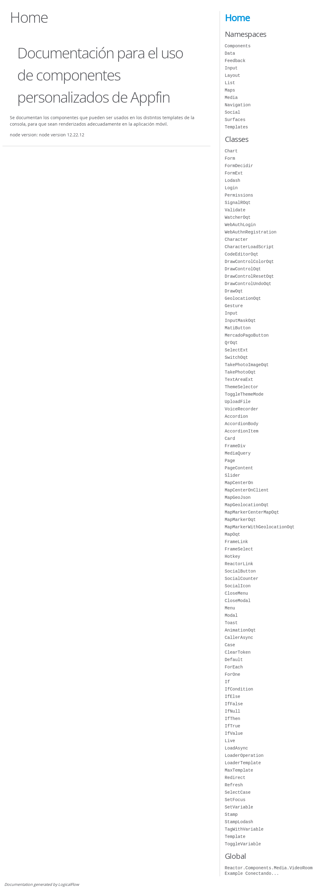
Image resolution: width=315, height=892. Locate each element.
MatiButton (238, 328)
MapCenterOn (239, 483)
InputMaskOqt (240, 320)
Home (237, 18)
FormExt (234, 173)
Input (231, 68)
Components (238, 46)
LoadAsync (236, 748)
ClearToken (238, 652)
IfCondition (239, 689)
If (227, 682)
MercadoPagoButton (247, 335)
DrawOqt (234, 291)
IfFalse (234, 704)
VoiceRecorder (241, 409)
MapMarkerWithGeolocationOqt (260, 527)
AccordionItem (241, 431)
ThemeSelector (241, 387)
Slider (232, 475)
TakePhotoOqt (240, 372)
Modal (231, 615)
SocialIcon (238, 586)
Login (231, 188)
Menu (230, 608)
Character (236, 239)
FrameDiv (235, 446)
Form (230, 158)
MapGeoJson (238, 497)
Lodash (232, 180)
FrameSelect (239, 549)
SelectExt (236, 350)
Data (230, 53)
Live (230, 741)
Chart (231, 151)
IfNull (232, 711)
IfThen (232, 719)
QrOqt (231, 343)
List (230, 83)
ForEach (234, 667)
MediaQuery (238, 453)
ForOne (232, 674)
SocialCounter (241, 578)
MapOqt (232, 534)
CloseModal (238, 601)
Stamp (231, 814)
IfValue (234, 733)
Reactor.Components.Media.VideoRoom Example (269, 870)
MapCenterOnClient (247, 490)
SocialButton (240, 571)
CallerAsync (239, 637)
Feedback (235, 61)
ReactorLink (239, 564)
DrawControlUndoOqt (248, 284)
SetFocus (235, 800)
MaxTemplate (239, 770)
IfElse (232, 696)
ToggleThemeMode (244, 394)
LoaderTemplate (243, 763)
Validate (235, 210)
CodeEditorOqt (241, 254)
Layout (232, 75)
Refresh (234, 785)
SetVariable (239, 807)
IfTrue (232, 726)
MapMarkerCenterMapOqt (252, 512)
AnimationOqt (240, 630)
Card (230, 438)
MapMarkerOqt (240, 519)
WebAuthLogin (240, 225)
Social (232, 112)
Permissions (239, 195)
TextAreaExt (239, 379)
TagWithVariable (244, 829)
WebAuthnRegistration (251, 232)
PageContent (239, 468)
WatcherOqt (238, 217)
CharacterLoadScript (249, 247)
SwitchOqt (236, 357)
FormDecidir (239, 166)
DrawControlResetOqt (249, 276)
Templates (236, 127)
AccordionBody (241, 424)
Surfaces (235, 120)
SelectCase (238, 792)
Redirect (235, 777)
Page (230, 461)
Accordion (236, 416)
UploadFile (238, 402)
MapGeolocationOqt (247, 505)
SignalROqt (238, 202)
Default (234, 660)
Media (231, 97)
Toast (231, 623)
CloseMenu (236, 593)
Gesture (234, 306)
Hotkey (232, 556)
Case (230, 645)
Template (235, 836)
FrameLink (236, 542)
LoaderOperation (244, 755)
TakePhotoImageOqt (247, 365)
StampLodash (239, 822)
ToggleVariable (243, 844)
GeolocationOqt (243, 298)
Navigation (238, 105)
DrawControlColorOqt (249, 261)
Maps (230, 90)
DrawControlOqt (243, 269)
